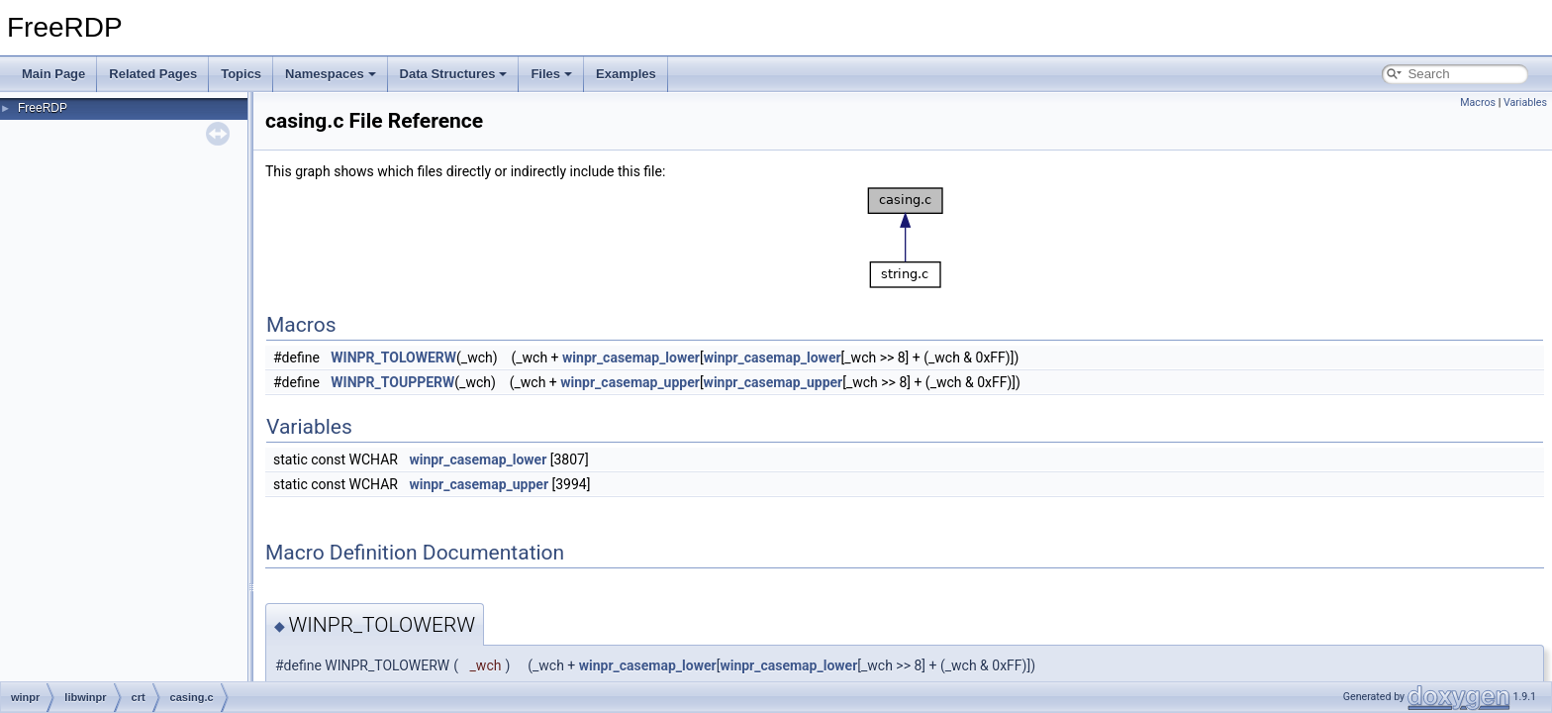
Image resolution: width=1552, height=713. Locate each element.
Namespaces (330, 73)
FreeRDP (42, 108)
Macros (1478, 102)
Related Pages (153, 73)
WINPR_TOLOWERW (393, 357)
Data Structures (454, 73)
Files (551, 73)
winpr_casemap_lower (631, 357)
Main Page (53, 73)
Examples (626, 73)
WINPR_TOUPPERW (392, 382)
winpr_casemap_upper (630, 382)
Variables (1525, 102)
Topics (241, 73)
